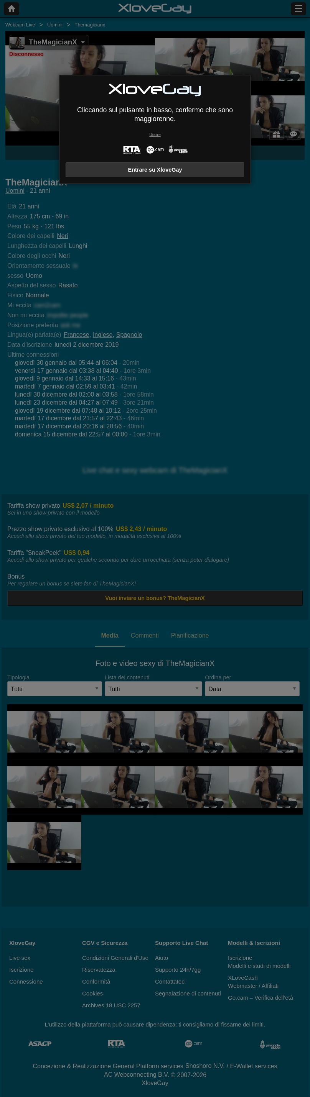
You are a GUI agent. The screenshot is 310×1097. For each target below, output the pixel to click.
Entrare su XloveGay (155, 170)
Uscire (154, 135)
